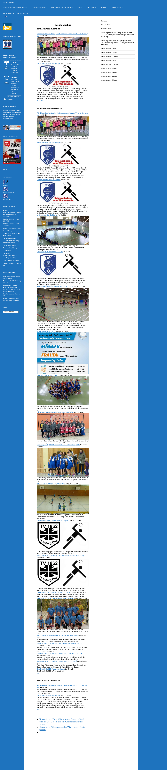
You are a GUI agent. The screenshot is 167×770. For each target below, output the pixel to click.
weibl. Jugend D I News (109, 52)
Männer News (106, 29)
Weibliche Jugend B (9, 192)
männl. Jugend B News (109, 68)
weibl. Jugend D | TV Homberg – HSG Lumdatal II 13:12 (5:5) (58, 635)
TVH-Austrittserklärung (10, 248)
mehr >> (40, 100)
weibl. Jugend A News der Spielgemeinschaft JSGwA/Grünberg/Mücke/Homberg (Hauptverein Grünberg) (117, 35)
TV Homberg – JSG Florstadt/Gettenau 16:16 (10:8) (54, 592)
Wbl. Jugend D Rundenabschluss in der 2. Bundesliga (55, 412)
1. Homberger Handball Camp (47, 215)
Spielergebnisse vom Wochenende (48, 63)
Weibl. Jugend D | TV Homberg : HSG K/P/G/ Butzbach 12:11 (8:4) (59, 653)
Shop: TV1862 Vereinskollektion (62, 8)
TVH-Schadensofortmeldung (11, 260)
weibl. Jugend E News (108, 60)
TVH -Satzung (7, 231)
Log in (5, 170)
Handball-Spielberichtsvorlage (12, 228)
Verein (79, 8)
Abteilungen (91, 8)
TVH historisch (22, 13)
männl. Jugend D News (109, 76)
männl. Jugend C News (109, 72)
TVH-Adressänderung (9, 245)
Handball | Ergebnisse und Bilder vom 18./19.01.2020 (55, 286)
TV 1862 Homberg (8, 2)
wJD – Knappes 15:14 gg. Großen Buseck (51, 483)
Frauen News (105, 25)
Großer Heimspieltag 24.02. (46, 331)
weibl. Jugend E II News (109, 64)
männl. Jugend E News (109, 80)
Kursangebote (8, 13)
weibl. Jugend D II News (109, 56)
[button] (9, 99)
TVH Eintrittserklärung (9, 238)
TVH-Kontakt (7, 250)
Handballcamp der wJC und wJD (48, 375)
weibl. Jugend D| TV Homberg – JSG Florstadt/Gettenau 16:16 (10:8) (60, 555)
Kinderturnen (7, 199)
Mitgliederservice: (39, 8)
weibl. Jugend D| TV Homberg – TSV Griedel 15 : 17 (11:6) (57, 661)
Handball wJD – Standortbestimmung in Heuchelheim (55, 598)
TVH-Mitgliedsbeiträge (9, 258)
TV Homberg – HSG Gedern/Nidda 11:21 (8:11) (53, 521)
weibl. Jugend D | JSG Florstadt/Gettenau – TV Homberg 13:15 (58, 445)
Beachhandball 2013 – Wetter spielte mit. (51, 669)
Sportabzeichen (118, 8)
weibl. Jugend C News (108, 48)
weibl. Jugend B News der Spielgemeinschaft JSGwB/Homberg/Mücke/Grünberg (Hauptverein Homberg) (117, 42)
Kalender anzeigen (14, 96)
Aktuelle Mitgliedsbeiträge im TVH (16, 8)
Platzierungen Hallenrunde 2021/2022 (50, 252)
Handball (103, 8)
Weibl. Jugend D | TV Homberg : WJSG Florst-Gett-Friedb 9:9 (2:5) (59, 643)
